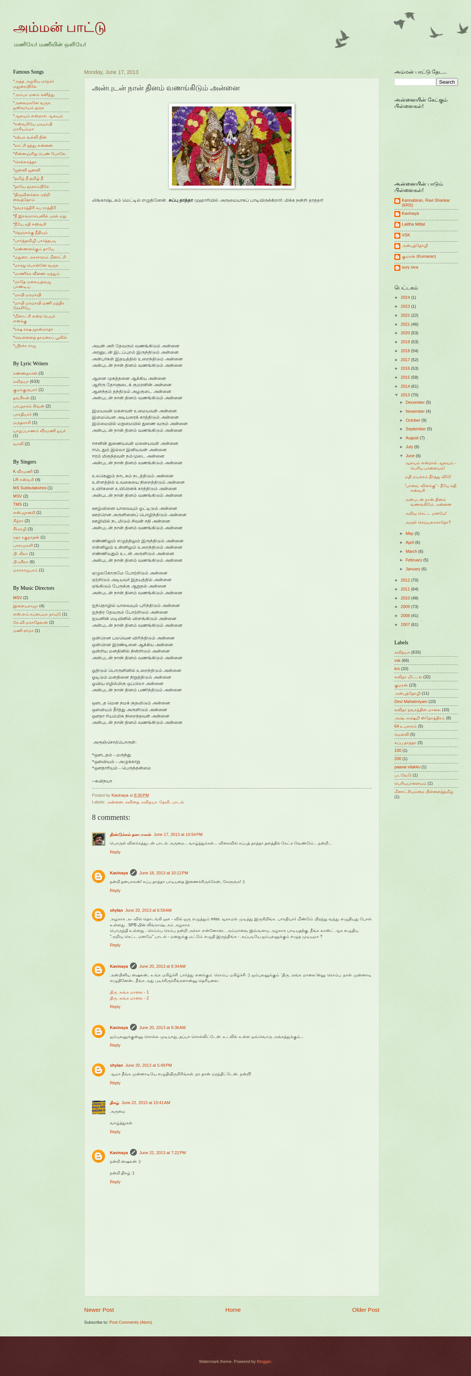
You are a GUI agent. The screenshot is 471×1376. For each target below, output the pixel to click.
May (410, 533)
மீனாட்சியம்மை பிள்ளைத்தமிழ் (423, 791)
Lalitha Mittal (413, 224)
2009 (406, 606)
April (410, 542)
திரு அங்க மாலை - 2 (129, 998)
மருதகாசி (22, 422)
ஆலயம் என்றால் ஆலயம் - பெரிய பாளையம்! (430, 465)
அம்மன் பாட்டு (59, 27)
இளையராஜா (25, 606)
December (416, 402)
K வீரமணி (23, 471)
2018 (406, 350)
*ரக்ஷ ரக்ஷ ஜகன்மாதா (33, 329)
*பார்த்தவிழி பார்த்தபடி (34, 240)
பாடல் (178, 802)
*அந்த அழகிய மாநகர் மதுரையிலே (33, 83)
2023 (406, 306)
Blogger (264, 1361)
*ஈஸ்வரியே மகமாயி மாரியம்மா (32, 126)
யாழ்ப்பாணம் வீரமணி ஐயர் (39, 430)
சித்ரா (18, 520)
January (413, 569)
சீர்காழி (20, 529)
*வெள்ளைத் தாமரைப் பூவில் (40, 337)
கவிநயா (149, 802)
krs (397, 668)
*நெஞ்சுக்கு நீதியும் (30, 232)
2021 (406, 324)
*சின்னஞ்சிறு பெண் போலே (39, 153)
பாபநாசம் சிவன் (28, 406)
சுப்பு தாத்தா (405, 742)
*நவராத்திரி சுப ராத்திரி (34, 207)
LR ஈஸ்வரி (23, 479)
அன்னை (115, 802)
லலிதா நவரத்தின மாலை (417, 709)
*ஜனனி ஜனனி (26, 170)
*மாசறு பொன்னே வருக (35, 265)
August (412, 438)
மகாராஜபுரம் (25, 570)
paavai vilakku (407, 767)
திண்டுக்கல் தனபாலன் (130, 834)
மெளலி (401, 734)
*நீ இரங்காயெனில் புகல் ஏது (40, 216)
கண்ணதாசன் (25, 373)
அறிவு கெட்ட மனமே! (426, 513)
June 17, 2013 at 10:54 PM (178, 834)
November (416, 411)
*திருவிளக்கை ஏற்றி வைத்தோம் (31, 197)
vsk (397, 660)
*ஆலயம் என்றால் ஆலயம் (38, 116)
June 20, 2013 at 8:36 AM (162, 1027)
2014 (406, 386)
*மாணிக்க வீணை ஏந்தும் (36, 273)
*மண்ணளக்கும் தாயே (33, 249)
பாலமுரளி (23, 545)
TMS (17, 504)
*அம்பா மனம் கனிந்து (34, 94)
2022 (406, 315)
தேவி (164, 802)
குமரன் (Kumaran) (419, 256)
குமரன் (401, 685)
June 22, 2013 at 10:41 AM (145, 1102)
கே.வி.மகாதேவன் (30, 622)
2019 (406, 342)
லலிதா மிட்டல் (408, 677)
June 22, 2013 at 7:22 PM (162, 1152)
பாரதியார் (22, 414)
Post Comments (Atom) (130, 1322)
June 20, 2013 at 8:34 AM (162, 966)
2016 (406, 368)
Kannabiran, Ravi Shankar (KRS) (426, 202)
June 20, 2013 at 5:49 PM (148, 1065)
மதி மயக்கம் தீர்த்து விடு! (428, 476)
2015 (406, 377)
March (412, 551)
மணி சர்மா (23, 630)
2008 (406, 615)
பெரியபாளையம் (410, 783)
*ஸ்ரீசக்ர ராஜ (24, 345)
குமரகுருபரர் (25, 389)
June (411, 455)
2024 (406, 297)
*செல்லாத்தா (25, 161)
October (413, 420)
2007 (406, 624)
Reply (115, 852)
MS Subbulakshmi (29, 488)
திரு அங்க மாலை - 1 (129, 992)
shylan (116, 910)
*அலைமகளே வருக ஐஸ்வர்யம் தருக (31, 105)
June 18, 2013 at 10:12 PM (163, 873)
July (410, 446)
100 (397, 750)
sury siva (410, 267)
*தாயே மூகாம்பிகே (31, 186)
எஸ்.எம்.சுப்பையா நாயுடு (37, 614)
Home (233, 1310)
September (416, 429)
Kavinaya (119, 873)
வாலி (18, 443)
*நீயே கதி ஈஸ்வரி (29, 224)
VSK (406, 235)
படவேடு (403, 775)
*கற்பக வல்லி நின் (30, 137)
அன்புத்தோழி (415, 245)
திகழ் (114, 1102)
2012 (406, 580)
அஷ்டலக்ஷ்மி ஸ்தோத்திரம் (419, 718)
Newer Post (99, 1310)
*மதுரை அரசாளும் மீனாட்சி (39, 257)
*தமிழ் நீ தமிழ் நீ (28, 178)
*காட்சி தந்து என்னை (33, 145)
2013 (406, 395)
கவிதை (132, 802)
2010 (406, 598)
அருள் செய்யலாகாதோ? (428, 522)
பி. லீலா (20, 553)
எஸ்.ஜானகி (24, 512)
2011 (406, 589)
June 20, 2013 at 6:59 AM (148, 910)
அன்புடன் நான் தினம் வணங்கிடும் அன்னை (428, 501)
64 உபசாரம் (405, 726)
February (414, 560)
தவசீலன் (21, 398)
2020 (406, 333)
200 (397, 758)
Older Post (365, 1310)
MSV (17, 496)
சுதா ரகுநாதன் (26, 537)
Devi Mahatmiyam (410, 701)
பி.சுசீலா (20, 562)
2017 (406, 359)
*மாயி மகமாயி (27, 294)
